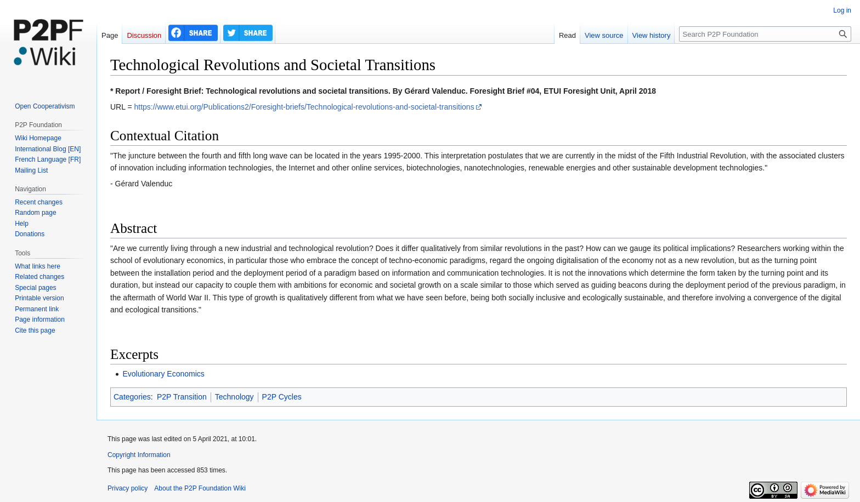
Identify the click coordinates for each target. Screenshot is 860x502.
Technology (234, 396)
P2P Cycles (282, 396)
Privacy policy (128, 488)
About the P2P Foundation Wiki (200, 488)
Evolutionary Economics (163, 373)
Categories (132, 396)
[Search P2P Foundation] (765, 34)
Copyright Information (139, 455)
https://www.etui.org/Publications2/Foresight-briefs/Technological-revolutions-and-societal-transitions (304, 106)
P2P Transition (182, 396)
